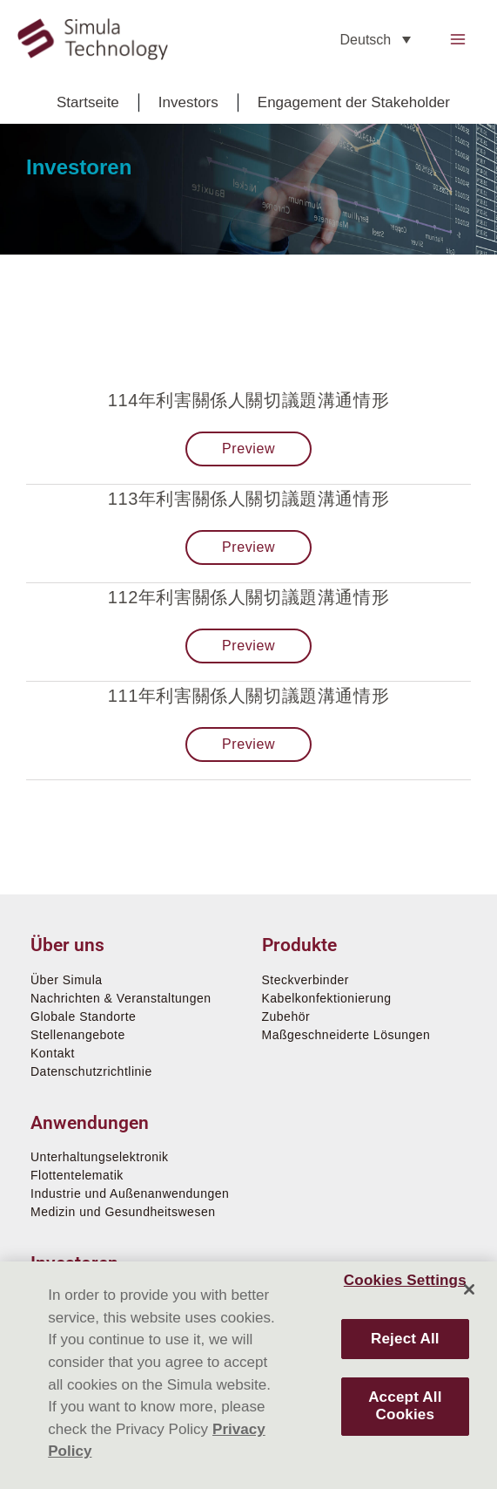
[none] (376, 39)
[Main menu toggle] (458, 39)
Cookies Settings (405, 1280)
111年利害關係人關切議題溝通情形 (249, 695)
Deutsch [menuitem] (366, 39)
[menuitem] (376, 39)
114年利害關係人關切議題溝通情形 (249, 400)
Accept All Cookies (404, 1406)
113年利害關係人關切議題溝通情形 (249, 498)
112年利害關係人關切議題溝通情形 (249, 597)
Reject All (405, 1338)
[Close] (469, 1289)
